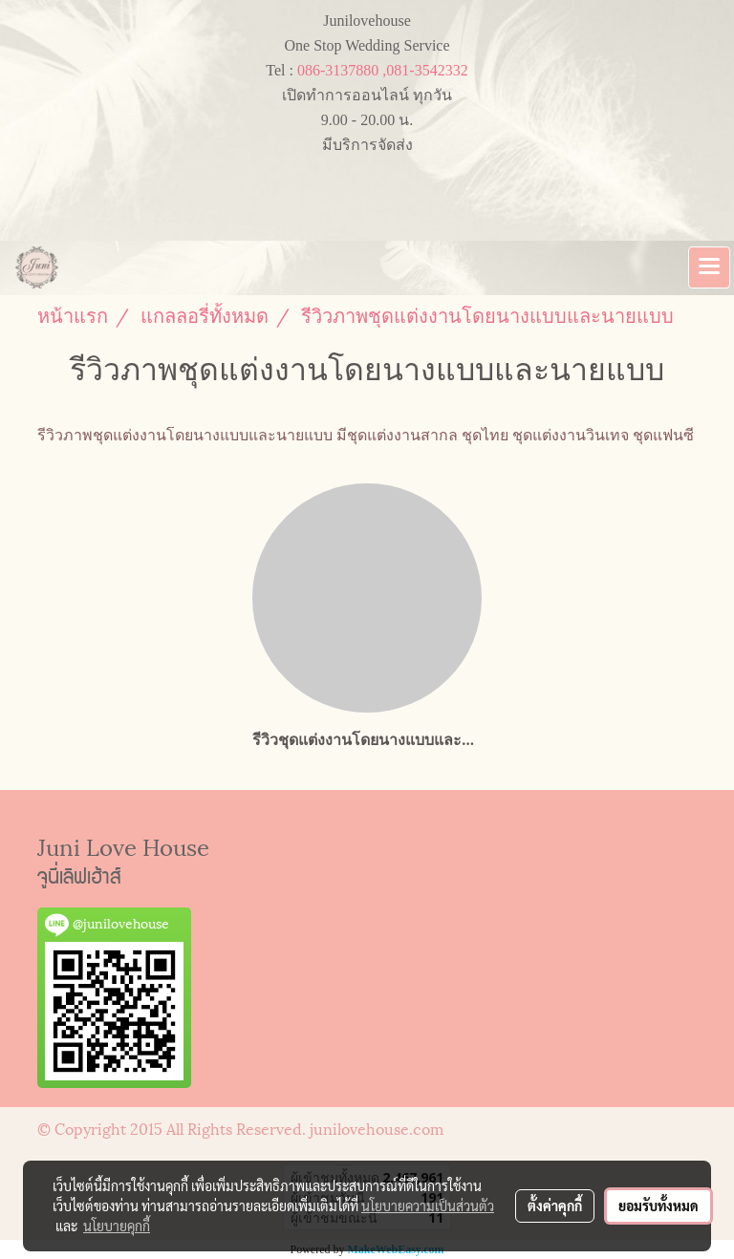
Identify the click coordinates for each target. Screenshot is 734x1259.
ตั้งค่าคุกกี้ (555, 1205)
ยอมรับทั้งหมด (658, 1205)
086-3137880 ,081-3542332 (382, 70)
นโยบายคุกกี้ (116, 1225)
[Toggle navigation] (709, 267)
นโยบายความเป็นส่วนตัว (427, 1205)
